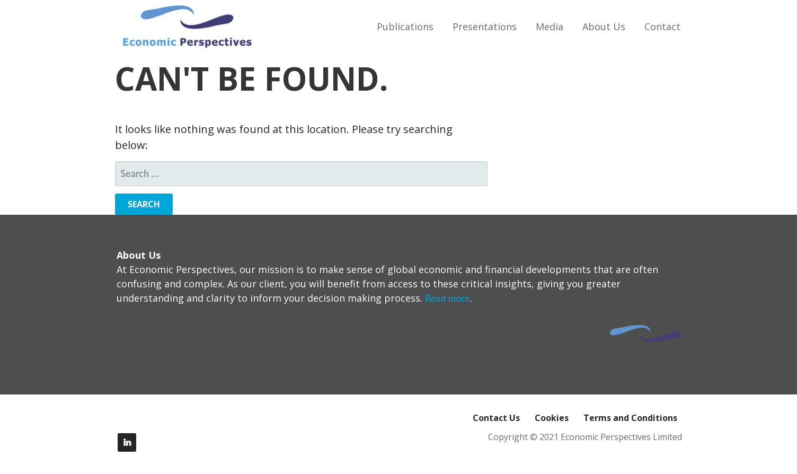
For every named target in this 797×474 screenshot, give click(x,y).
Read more (447, 298)
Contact (662, 26)
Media (549, 26)
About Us (603, 26)
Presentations (485, 26)
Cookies (552, 418)
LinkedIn (127, 442)
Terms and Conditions (630, 418)
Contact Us (496, 418)
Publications (405, 26)
